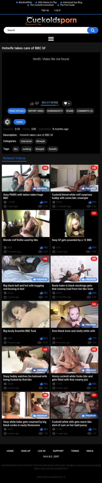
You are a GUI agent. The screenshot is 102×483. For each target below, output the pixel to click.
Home (10, 451)
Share (69, 111)
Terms (75, 451)
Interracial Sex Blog (72, 2)
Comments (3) (85, 111)
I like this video (32, 103)
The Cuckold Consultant (42, 5)
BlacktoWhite (25, 2)
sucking (27, 149)
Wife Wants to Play (47, 2)
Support (58, 451)
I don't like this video (37, 103)
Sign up (45, 10)
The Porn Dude (67, 5)
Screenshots (55, 111)
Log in (57, 10)
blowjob (40, 149)
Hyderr (19, 122)
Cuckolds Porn (55, 477)
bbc (16, 149)
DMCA (90, 451)
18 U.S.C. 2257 (51, 456)
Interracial (26, 141)
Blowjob (41, 141)
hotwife (53, 149)
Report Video (35, 111)
